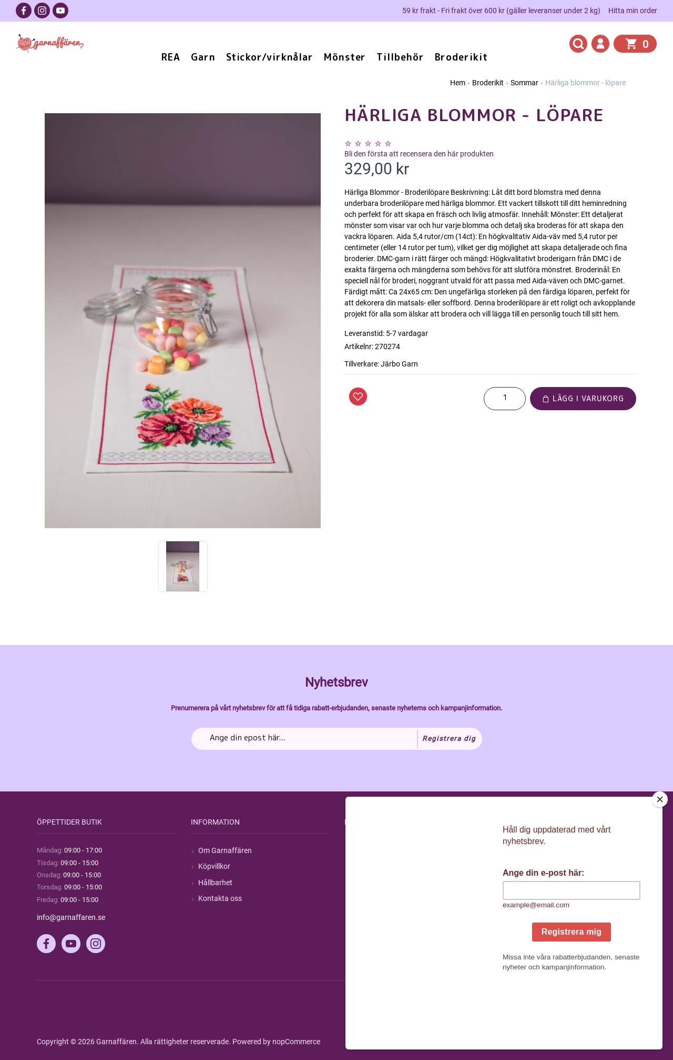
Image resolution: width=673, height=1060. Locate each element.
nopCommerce (296, 1041)
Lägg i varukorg (583, 398)
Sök (358, 850)
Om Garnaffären (225, 850)
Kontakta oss (220, 898)
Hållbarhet (215, 882)
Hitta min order (632, 10)
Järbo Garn (399, 364)
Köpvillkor (214, 866)
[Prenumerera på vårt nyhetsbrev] (337, 738)
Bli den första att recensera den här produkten (419, 154)
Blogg (361, 866)
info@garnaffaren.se (71, 917)
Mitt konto (522, 850)
